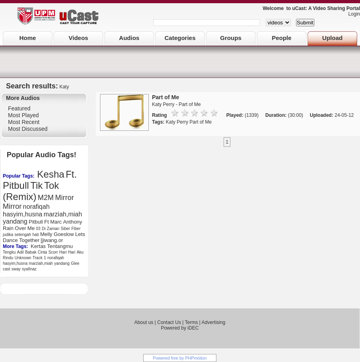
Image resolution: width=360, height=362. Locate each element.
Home (27, 37)
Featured (19, 108)
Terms (191, 322)
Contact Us (169, 322)
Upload (332, 37)
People (281, 37)
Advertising (213, 322)
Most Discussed (28, 129)
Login (352, 14)
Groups (230, 37)
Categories (180, 37)
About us (143, 322)
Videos (78, 37)
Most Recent (24, 122)
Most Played (23, 115)
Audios (129, 37)
